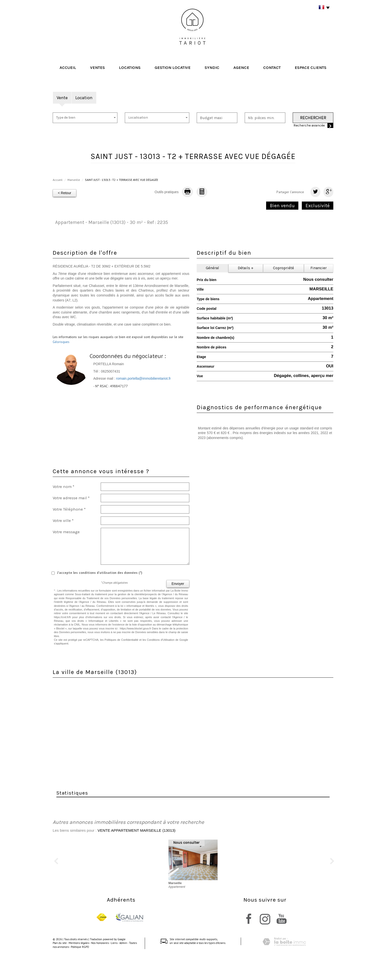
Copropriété (283, 268)
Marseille (73, 180)
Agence (241, 67)
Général (212, 268)
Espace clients (310, 67)
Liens (114, 943)
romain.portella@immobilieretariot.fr (143, 378)
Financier (318, 268)
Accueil (68, 67)
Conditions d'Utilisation (161, 639)
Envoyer (178, 584)
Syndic (212, 67)
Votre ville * (63, 520)
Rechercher (313, 117)
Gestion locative (173, 67)
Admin (123, 943)
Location (84, 97)
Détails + (246, 268)
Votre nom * (63, 486)
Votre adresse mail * (71, 498)
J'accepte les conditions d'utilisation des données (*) (99, 572)
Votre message (66, 532)
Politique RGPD (80, 947)
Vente (62, 97)
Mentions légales (79, 943)
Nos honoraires (100, 943)
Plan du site (60, 943)
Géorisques (61, 342)
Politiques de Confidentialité (121, 639)
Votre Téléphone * (69, 509)
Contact (272, 67)
